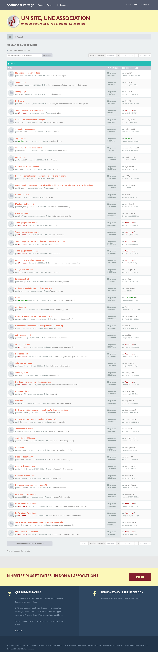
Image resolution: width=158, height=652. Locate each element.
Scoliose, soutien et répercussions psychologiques (67, 85)
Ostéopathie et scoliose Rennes (28, 148)
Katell (20, 338)
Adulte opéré (20, 307)
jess (19, 328)
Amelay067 (22, 450)
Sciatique (19, 400)
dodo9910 (22, 497)
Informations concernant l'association (66, 263)
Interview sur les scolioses (26, 494)
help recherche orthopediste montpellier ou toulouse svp (39, 325)
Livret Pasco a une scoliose (26, 532)
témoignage (20, 82)
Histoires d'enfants (53, 328)
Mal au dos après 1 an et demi (27, 73)
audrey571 (22, 122)
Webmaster (22, 113)
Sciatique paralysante (24, 363)
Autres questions (56, 122)
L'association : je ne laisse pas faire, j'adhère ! (70, 356)
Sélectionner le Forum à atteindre (30, 543)
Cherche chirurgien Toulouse (27, 166)
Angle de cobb (21, 157)
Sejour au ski (20, 138)
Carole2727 (22, 160)
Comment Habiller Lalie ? (25, 475)
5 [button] (132, 55)
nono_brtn (22, 207)
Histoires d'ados (55, 141)
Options (84, 543)
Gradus (21, 431)
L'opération (56, 113)
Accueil (40, 5)
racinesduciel (23, 319)
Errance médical (22, 279)
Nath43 (21, 141)
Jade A (20, 85)
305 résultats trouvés (97, 55)
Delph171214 (23, 441)
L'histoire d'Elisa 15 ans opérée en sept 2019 (33, 316)
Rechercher (62, 5)
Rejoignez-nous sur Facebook (122, 592)
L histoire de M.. (22, 213)
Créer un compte (131, 5)
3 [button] (125, 55)
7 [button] (140, 55)
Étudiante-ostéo (24, 150)
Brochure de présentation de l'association (33, 382)
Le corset (55, 132)
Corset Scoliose (22, 194)
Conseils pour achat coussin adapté (30, 119)
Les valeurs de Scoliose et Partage (29, 260)
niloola (20, 281)
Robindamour (23, 413)
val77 (20, 178)
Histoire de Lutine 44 (24, 457)
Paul (19, 197)
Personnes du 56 (22, 391)
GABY (17, 297)
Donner (140, 576)
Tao (19, 310)
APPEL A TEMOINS (22, 344)
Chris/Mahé (22, 216)
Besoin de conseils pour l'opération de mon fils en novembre (40, 176)
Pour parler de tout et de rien (63, 347)
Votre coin (54, 160)
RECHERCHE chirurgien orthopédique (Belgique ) (35, 419)
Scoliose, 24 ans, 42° (23, 372)
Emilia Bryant (23, 525)
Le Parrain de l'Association (26, 503)
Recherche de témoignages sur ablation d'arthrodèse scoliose (41, 410)
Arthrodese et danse (24, 428)
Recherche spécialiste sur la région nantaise (33, 288)
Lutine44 (21, 459)
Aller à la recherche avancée (19, 50)
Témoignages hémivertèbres (27, 232)
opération (19, 447)
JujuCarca (22, 169)
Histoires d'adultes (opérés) (58, 281)
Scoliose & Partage (20, 5)
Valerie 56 (22, 394)
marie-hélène (23, 487)
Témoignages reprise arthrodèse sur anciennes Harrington (40, 241)
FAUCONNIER (23, 300)
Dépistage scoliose (23, 354)
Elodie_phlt (22, 272)
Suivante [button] (146, 55)
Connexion (145, 5)
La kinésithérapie (54, 94)
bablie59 (21, 478)
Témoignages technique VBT (27, 251)
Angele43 (21, 366)
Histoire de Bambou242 (25, 466)
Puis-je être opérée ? (24, 269)
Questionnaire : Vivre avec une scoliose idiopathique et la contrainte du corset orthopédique (54, 185)
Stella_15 (21, 375)
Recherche (19, 101)
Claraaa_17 (22, 188)
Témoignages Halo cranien (26, 222)
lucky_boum (22, 422)
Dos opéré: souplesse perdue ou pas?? (31, 485)
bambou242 (22, 469)
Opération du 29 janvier (25, 438)
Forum (50, 5)
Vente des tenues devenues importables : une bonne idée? (39, 522)
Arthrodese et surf (23, 335)
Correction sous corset (25, 129)
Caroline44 (22, 291)
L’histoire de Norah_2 (24, 204)
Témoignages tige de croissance (29, 110)
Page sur (111, 55)
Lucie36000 (22, 132)
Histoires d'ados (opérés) (58, 75)
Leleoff (20, 75)
